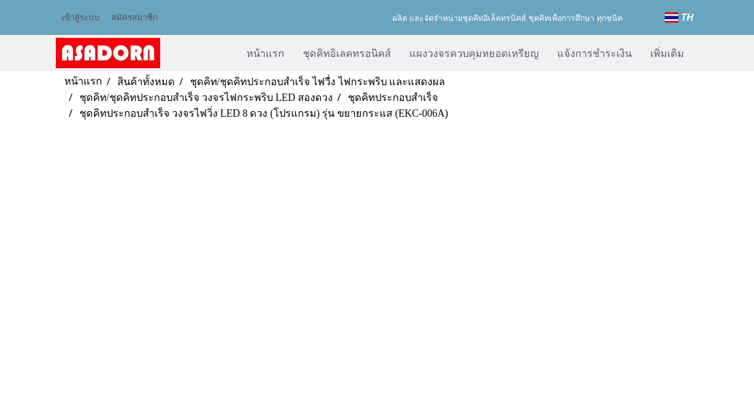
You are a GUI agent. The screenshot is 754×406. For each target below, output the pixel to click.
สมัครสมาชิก (134, 17)
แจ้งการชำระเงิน (594, 53)
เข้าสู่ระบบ (80, 17)
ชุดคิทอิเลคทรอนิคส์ (347, 53)
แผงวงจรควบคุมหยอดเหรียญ (474, 53)
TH (679, 17)
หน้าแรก (265, 53)
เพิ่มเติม (667, 53)
